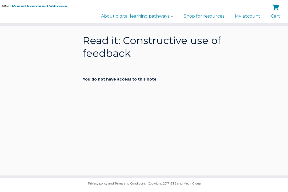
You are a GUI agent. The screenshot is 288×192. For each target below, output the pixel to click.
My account (247, 16)
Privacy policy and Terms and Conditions (117, 183)
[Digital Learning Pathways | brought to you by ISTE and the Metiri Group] (33, 7)
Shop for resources (204, 16)
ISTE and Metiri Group (185, 183)
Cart (275, 16)
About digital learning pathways (137, 16)
